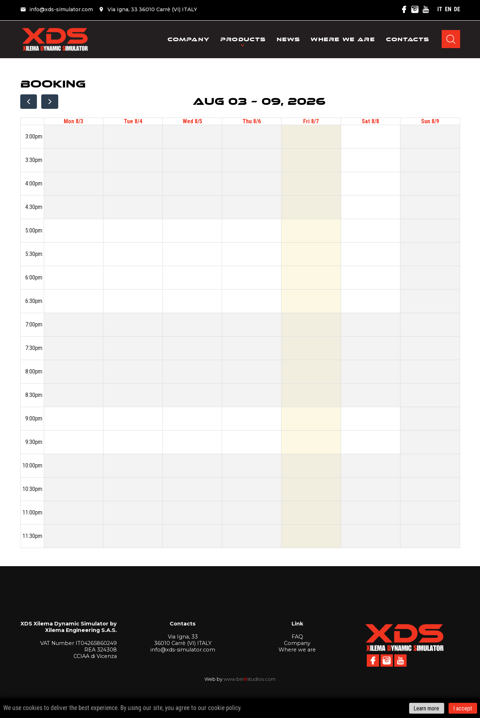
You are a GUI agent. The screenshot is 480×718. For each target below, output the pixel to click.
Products (243, 40)
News (288, 40)
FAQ (297, 636)
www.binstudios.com (250, 679)
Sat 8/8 (370, 121)
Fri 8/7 (311, 121)
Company (188, 40)
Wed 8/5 (192, 121)
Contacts (407, 40)
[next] (49, 101)
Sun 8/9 (430, 121)
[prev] (28, 101)
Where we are (343, 40)
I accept (462, 708)
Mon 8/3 (73, 121)
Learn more (426, 708)
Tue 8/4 (133, 121)
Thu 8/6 (251, 121)
